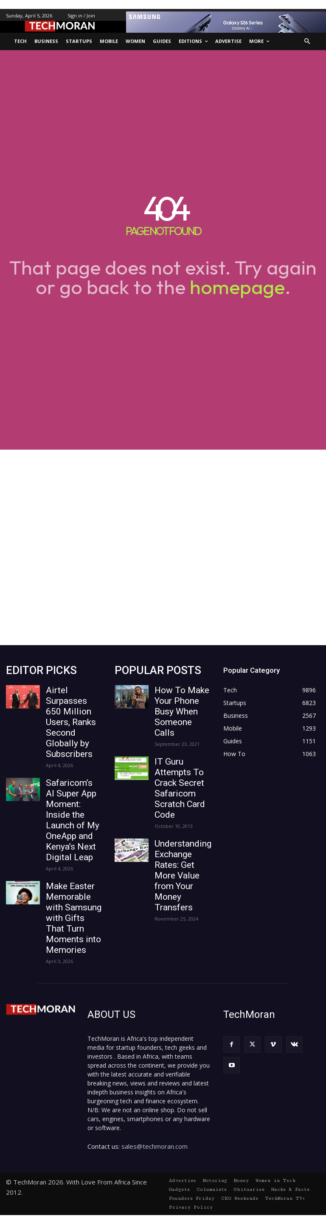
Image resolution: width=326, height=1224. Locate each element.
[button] (307, 41)
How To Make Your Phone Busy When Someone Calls (182, 711)
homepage (237, 287)
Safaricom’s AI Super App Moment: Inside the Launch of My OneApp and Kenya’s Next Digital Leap (72, 820)
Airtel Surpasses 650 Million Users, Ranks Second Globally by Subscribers (71, 722)
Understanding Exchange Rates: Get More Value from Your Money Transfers (183, 875)
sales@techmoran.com (154, 1146)
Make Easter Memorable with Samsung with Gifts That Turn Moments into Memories (73, 918)
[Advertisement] (163, 547)
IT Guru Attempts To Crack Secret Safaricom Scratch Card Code (180, 788)
